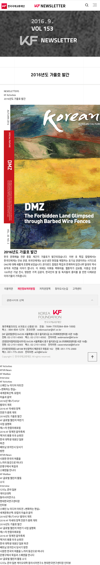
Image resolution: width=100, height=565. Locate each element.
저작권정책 (44, 289)
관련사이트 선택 (50, 300)
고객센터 (77, 289)
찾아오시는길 (61, 289)
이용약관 (8, 289)
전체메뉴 (95, 5)
